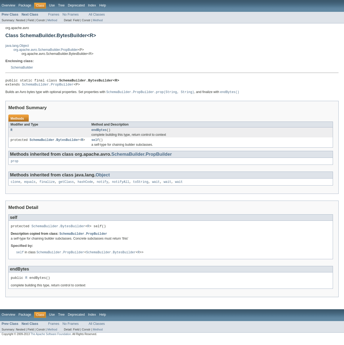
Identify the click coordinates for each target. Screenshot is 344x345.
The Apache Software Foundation (51, 340)
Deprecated (76, 5)
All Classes (97, 14)
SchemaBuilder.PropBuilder (48, 85)
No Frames (71, 14)
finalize (47, 186)
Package (25, 5)
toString (140, 186)
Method (52, 20)
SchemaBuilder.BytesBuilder (54, 143)
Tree (61, 5)
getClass (66, 186)
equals (30, 186)
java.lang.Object (17, 46)
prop (14, 164)
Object (103, 178)
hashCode (85, 186)
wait (156, 186)
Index (92, 5)
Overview (8, 5)
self (95, 143)
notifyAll (120, 186)
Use (52, 5)
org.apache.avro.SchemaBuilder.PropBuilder (45, 50)
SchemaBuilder (22, 67)
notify (102, 186)
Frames (53, 14)
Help (102, 5)
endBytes (99, 132)
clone (15, 186)
